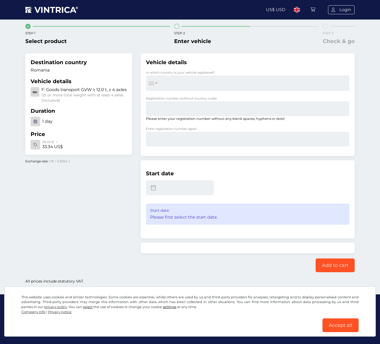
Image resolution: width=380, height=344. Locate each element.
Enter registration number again (171, 129)
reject (88, 307)
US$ (275, 9)
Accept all (340, 325)
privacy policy (55, 307)
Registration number (181, 98)
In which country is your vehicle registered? (180, 72)
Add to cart (335, 265)
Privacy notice (60, 312)
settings (169, 307)
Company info (33, 312)
